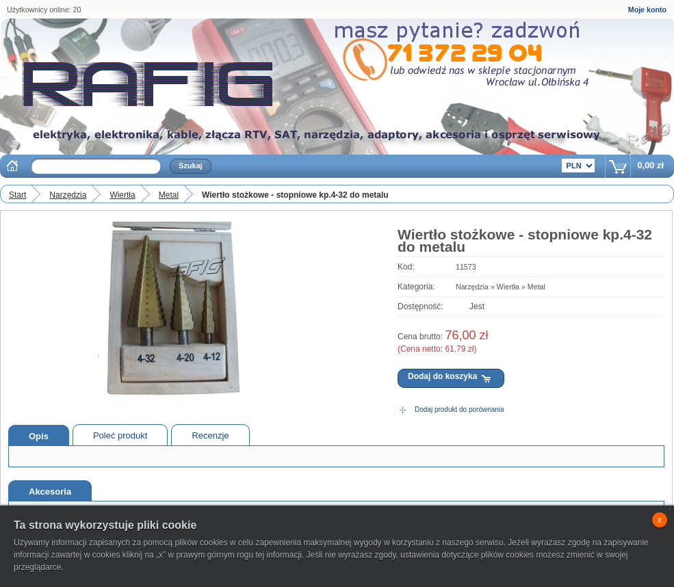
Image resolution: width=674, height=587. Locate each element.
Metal (169, 195)
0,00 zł (651, 165)
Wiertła (122, 195)
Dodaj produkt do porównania (459, 409)
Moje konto (647, 9)
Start (17, 195)
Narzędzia (67, 195)
